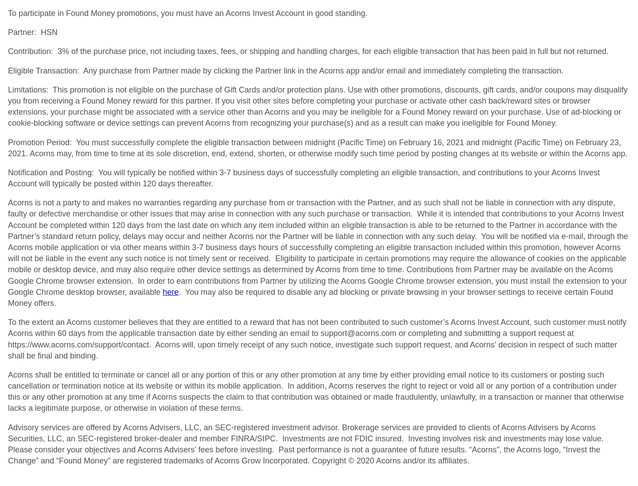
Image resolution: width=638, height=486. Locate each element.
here (171, 292)
